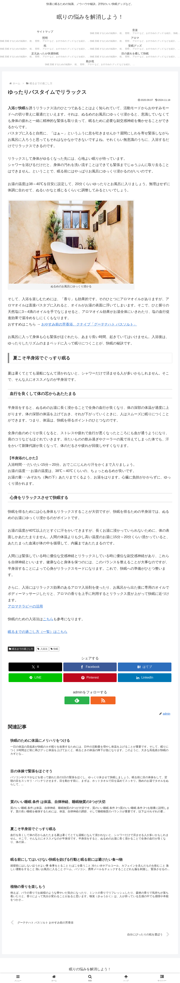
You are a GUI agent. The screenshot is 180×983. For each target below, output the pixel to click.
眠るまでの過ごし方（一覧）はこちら (37, 632)
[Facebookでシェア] (90, 667)
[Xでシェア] (35, 667)
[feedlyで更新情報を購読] (85, 700)
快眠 (54, 649)
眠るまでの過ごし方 (21, 649)
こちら (48, 619)
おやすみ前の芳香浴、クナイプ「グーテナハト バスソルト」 (89, 324)
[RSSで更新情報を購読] (94, 700)
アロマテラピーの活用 (25, 606)
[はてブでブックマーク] (144, 667)
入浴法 (42, 649)
